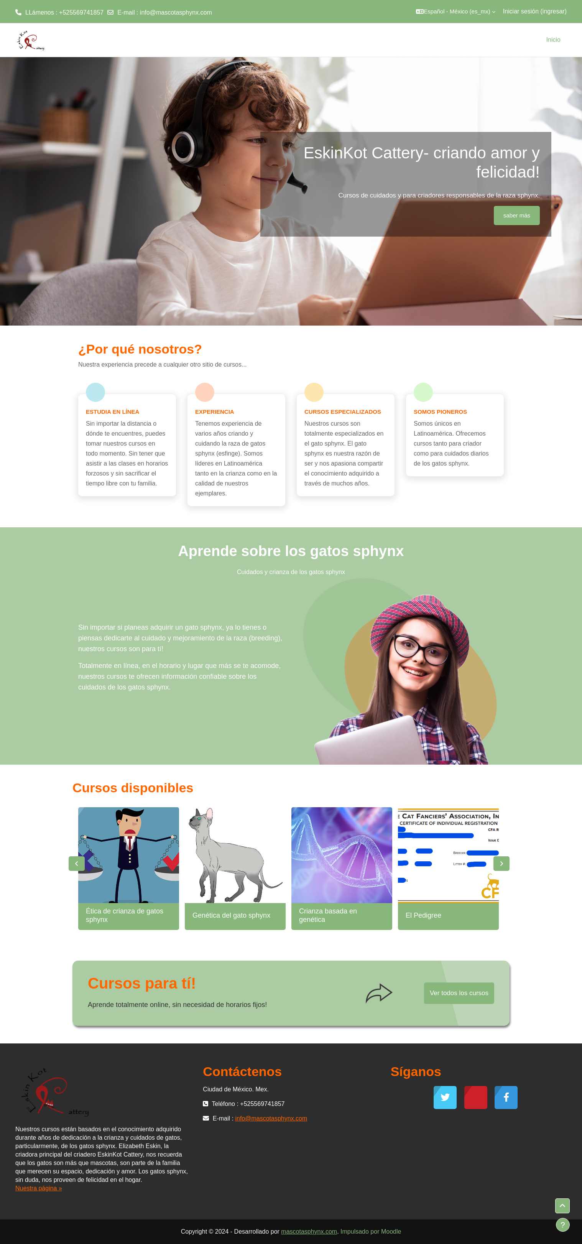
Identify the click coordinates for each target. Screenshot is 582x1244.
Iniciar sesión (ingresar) (535, 11)
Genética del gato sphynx (231, 915)
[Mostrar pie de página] (563, 1225)
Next (501, 863)
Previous (77, 863)
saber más (516, 215)
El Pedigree (423, 915)
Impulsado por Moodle (370, 1231)
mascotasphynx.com (309, 1231)
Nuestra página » (38, 1188)
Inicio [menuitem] (553, 39)
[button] (455, 11)
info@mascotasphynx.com (176, 12)
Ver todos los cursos (459, 993)
